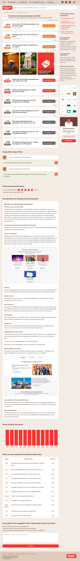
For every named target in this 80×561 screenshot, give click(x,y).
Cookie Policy (11, 553)
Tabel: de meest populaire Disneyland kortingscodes (67, 32)
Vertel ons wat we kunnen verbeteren (16, 534)
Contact (33, 553)
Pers (29, 553)
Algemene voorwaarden (21, 553)
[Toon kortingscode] (48, 25)
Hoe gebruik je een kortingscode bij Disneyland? (68, 21)
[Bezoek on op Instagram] (66, 2)
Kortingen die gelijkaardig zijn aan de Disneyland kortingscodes (68, 27)
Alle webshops (23, 2)
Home (4, 2)
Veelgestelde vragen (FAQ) (67, 18)
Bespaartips (50, 2)
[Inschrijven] (68, 140)
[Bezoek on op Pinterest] (70, 2)
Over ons (4, 553)
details (55, 40)
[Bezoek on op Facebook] (62, 2)
